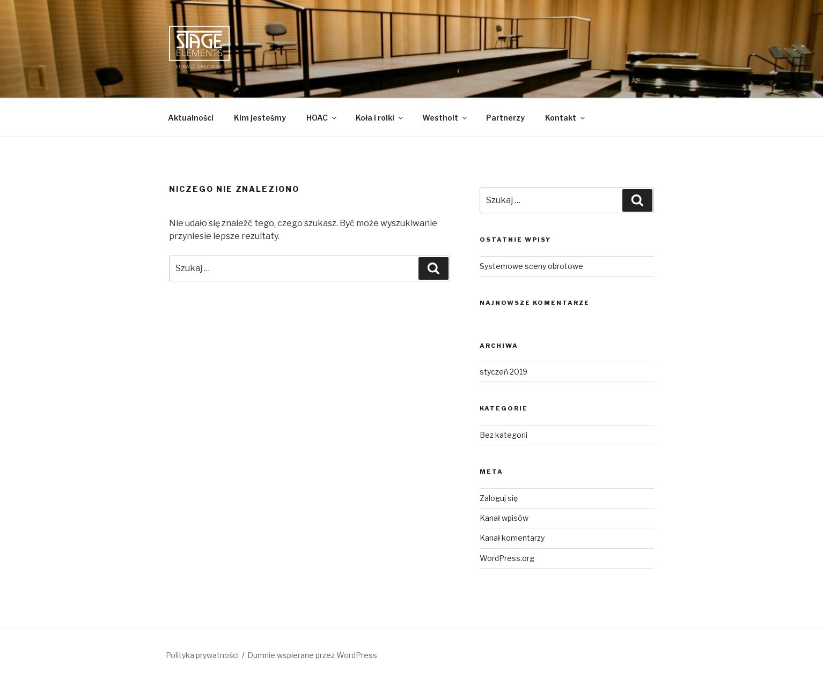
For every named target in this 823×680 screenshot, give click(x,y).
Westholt (445, 117)
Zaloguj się (499, 498)
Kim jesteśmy (260, 117)
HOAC (322, 117)
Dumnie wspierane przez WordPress (312, 655)
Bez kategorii (503, 434)
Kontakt (565, 117)
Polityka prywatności (202, 655)
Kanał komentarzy (512, 537)
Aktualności (191, 117)
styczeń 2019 (503, 371)
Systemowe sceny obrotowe (531, 266)
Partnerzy (505, 117)
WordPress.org (507, 558)
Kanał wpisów (504, 517)
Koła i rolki (380, 117)
